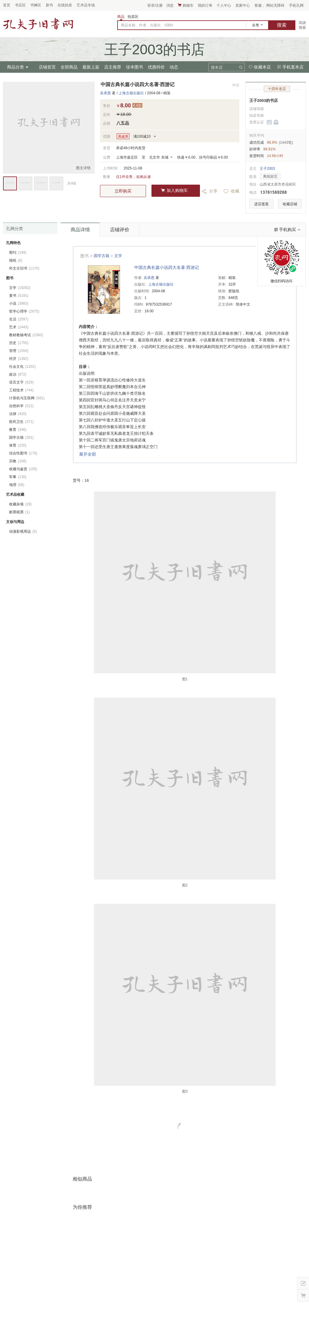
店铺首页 (47, 67)
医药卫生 (21, 422)
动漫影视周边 (23, 531)
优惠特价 (156, 67)
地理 (16, 485)
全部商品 (69, 67)
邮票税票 (19, 512)
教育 (17, 429)
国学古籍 (101, 255)
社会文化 (22, 366)
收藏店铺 (290, 204)
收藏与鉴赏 (23, 469)
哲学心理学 (24, 311)
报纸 (15, 260)
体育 (17, 445)
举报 (235, 85)
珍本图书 (134, 67)
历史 (18, 343)
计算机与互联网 (27, 398)
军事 (17, 477)
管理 (18, 351)
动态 (174, 67)
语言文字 (21, 382)
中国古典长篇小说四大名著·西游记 (166, 267)
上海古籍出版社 (131, 93)
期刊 (17, 252)
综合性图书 (23, 453)
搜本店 (217, 67)
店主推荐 (112, 67)
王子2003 (267, 168)
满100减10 (142, 136)
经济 (18, 359)
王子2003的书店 (263, 100)
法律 (17, 414)
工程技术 (21, 390)
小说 (18, 303)
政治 (17, 374)
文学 (118, 255)
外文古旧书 (24, 268)
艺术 (18, 327)
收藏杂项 (20, 504)
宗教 (17, 461)
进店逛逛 (261, 204)
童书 (18, 295)
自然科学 (21, 406)
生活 (18, 319)
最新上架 (90, 67)
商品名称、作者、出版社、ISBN (147, 25)
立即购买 (123, 191)
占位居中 (38, 24)
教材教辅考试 (26, 335)
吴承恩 (105, 93)
